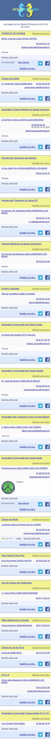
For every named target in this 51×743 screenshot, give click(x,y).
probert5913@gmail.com (38, 691)
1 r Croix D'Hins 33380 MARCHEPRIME (19, 593)
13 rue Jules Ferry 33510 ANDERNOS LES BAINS (24, 168)
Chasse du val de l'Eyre (12, 647)
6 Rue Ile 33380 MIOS (11, 653)
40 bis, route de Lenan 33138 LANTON (19, 38)
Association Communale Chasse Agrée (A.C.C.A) (25, 713)
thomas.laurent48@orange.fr (37, 533)
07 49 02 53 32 (43, 473)
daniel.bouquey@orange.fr (38, 131)
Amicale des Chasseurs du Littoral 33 (19, 200)
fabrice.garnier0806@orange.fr (36, 431)
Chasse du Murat (9, 519)
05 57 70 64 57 (43, 625)
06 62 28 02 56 (43, 687)
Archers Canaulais (10, 288)
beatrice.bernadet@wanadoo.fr (36, 47)
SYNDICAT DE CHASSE (13, 33)
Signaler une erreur (41, 33)
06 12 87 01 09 (43, 653)
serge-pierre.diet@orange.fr (37, 87)
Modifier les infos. (27, 68)
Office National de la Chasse (15, 620)
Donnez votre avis (9, 57)
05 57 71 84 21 (43, 598)
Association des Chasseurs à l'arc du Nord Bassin (25, 417)
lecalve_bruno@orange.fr (38, 343)
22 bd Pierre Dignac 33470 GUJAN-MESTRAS (22, 120)
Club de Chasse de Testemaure (16, 583)
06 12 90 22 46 (43, 529)
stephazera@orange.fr (39, 477)
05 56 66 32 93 (38, 125)
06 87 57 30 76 (43, 340)
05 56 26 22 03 (43, 299)
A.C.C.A (5, 675)
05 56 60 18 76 (43, 723)
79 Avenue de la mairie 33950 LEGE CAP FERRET (24, 468)
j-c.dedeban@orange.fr (39, 222)
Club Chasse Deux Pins (12, 555)
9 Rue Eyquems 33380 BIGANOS (16, 625)
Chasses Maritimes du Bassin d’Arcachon (21, 244)
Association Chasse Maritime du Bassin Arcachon (25, 109)
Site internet (23, 62)
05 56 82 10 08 (43, 261)
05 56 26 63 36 (43, 84)
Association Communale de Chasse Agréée (22, 371)
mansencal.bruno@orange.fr (37, 390)
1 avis (18, 538)
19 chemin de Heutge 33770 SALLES (18, 335)
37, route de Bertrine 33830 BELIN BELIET (20, 381)
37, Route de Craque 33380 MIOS (16, 84)
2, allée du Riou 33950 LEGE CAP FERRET (21, 427)
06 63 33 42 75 (43, 173)
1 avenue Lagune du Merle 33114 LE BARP (21, 524)
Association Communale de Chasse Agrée (21, 324)
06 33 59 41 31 (43, 43)
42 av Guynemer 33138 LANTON (16, 560)
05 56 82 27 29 (43, 218)
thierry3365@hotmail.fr (39, 302)
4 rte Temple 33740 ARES (13, 723)
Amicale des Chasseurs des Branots (18, 158)
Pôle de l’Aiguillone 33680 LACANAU (18, 294)
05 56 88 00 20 (43, 386)
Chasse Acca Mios (10, 78)
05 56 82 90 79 (43, 560)
